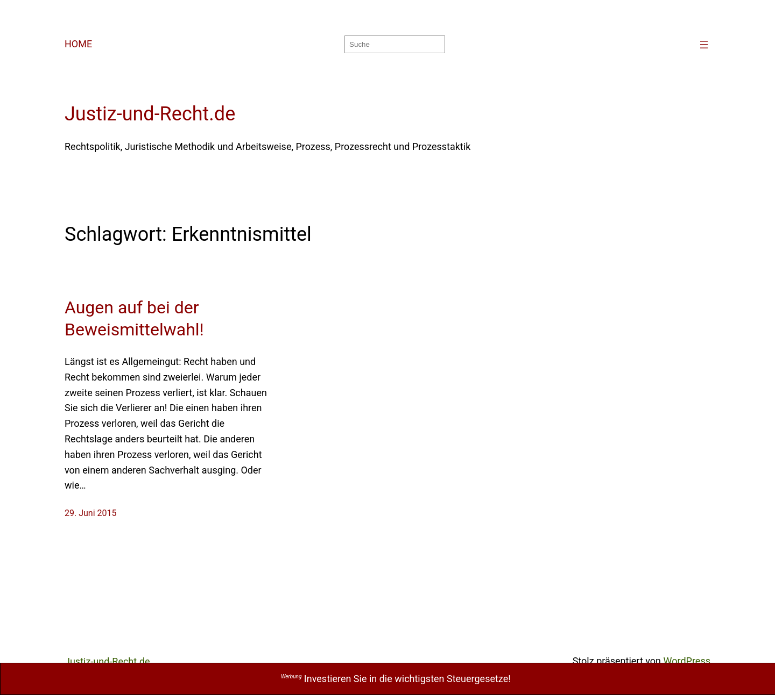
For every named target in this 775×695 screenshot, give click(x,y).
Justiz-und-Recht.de (150, 114)
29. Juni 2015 (90, 513)
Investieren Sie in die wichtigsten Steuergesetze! (396, 678)
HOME (78, 43)
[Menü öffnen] (704, 44)
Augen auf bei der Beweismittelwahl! (134, 318)
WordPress (687, 661)
